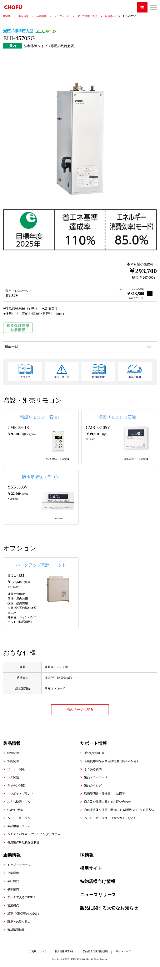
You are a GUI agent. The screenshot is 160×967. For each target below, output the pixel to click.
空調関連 (13, 761)
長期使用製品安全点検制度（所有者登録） (112, 761)
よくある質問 (93, 769)
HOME (6, 16)
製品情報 (24, 16)
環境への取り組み (19, 921)
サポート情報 (93, 743)
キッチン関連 (16, 785)
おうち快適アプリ (19, 801)
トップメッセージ (19, 864)
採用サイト (91, 868)
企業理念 (13, 872)
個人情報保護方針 (65, 951)
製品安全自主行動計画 (95, 951)
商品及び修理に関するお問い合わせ (107, 801)
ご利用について (37, 951)
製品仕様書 (134, 371)
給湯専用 (110, 16)
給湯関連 (41, 16)
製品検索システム (19, 826)
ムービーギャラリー (20, 818)
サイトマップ (123, 951)
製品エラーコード (96, 777)
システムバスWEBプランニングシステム (33, 834)
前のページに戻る (80, 709)
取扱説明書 (98, 371)
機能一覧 (11, 347)
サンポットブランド (20, 793)
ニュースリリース (98, 894)
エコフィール (61, 16)
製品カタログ (93, 785)
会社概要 (13, 880)
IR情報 (87, 854)
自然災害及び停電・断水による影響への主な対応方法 (119, 809)
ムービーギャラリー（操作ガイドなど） (110, 818)
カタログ (25, 371)
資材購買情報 (16, 929)
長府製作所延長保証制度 (23, 842)
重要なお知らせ (94, 753)
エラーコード (61, 371)
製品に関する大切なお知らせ (109, 907)
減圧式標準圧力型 (87, 16)
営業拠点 (13, 905)
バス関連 (13, 777)
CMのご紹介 (15, 809)
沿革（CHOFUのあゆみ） (23, 913)
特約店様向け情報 (97, 881)
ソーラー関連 (16, 769)
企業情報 (12, 854)
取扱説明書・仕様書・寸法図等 (104, 793)
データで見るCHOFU (21, 897)
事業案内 (13, 889)
